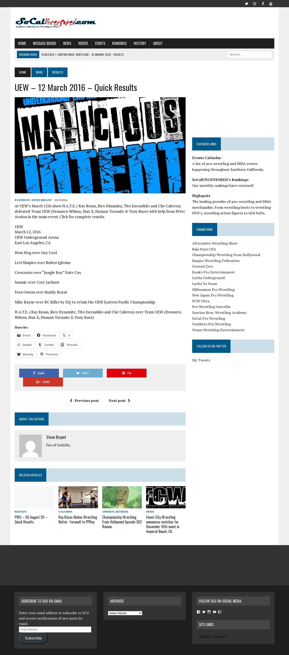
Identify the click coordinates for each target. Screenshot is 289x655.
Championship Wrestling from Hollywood (226, 254)
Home (22, 43)
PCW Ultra (200, 301)
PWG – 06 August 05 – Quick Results (30, 511)
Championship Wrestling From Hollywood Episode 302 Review (122, 513)
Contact (220, 627)
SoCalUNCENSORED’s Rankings (220, 179)
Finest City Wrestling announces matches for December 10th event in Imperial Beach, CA (162, 515)
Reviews (122, 503)
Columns (65, 503)
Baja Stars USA (204, 249)
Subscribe (33, 629)
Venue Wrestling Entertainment (218, 329)
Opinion (108, 503)
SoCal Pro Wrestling (208, 318)
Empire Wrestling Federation (216, 260)
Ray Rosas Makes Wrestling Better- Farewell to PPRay (77, 511)
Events (100, 43)
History (139, 43)
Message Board (44, 43)
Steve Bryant (41, 200)
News (67, 43)
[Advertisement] (192, 22)
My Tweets (201, 360)
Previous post (84, 391)
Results (20, 503)
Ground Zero (202, 266)
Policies (206, 627)
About (157, 43)
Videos (83, 43)
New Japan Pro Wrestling (212, 295)
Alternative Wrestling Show (215, 243)
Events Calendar (206, 157)
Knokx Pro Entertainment (213, 272)
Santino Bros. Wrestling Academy (219, 312)
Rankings (119, 43)
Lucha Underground (208, 277)
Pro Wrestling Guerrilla (211, 306)
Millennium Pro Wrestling (213, 289)
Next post (119, 391)
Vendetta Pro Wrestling (211, 324)
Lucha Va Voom (204, 283)
